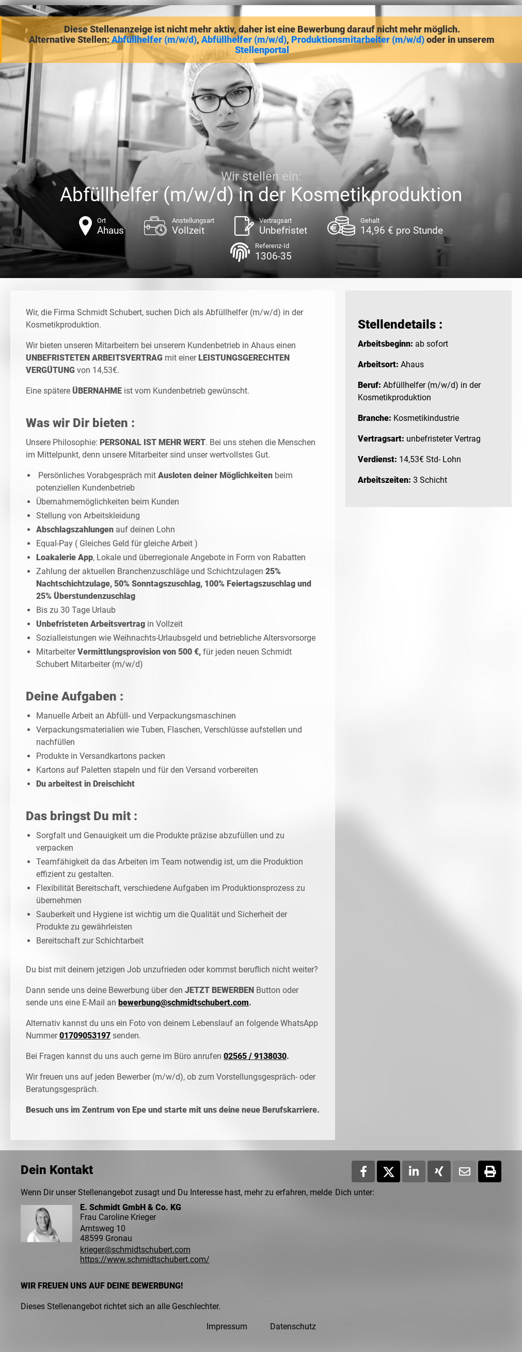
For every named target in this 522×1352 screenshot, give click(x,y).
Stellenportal (262, 50)
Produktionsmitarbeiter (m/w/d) (357, 40)
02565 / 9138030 (255, 1056)
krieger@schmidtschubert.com (135, 1250)
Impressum (227, 1326)
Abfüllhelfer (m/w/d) (154, 40)
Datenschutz (293, 1326)
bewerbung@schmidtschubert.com (183, 1002)
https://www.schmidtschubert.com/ (145, 1259)
